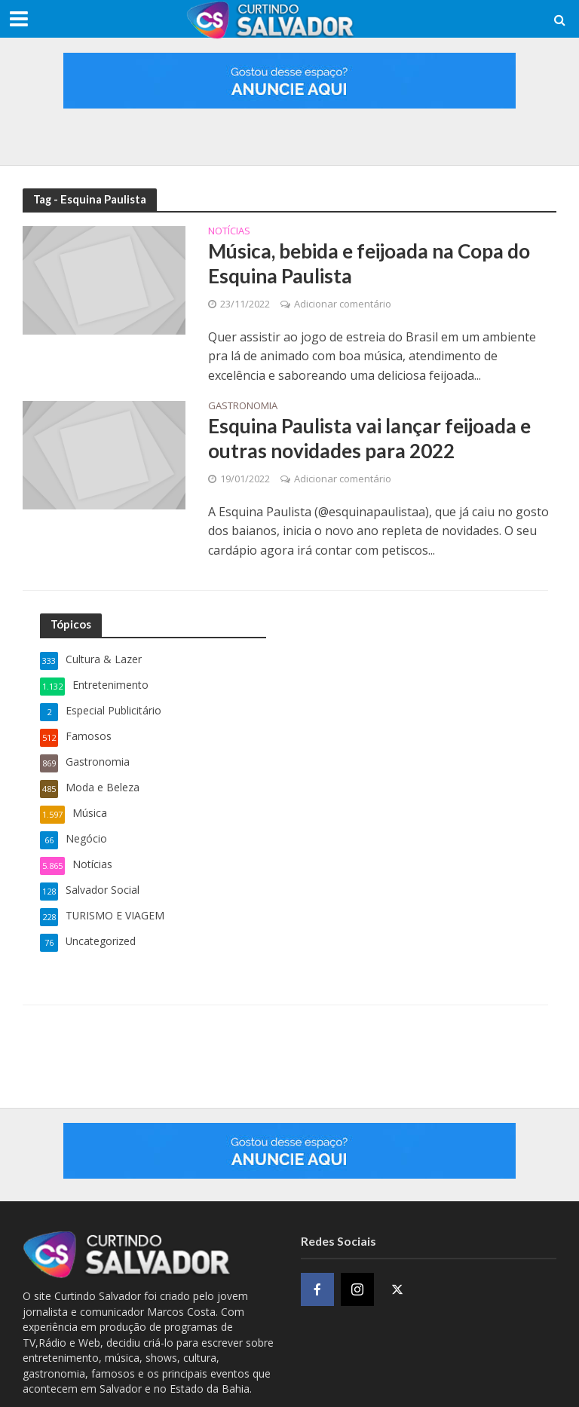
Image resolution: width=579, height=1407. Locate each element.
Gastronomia (242, 406)
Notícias (229, 231)
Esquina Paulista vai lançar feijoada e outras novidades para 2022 (369, 438)
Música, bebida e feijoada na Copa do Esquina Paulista (369, 264)
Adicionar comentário (342, 303)
